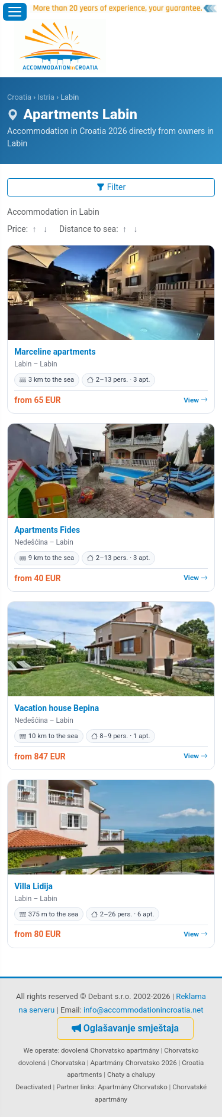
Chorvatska (68, 1063)
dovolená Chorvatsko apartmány (110, 1050)
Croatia (19, 97)
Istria (45, 97)
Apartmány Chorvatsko (133, 1087)
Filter (111, 187)
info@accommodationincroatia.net (143, 1009)
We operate (40, 1050)
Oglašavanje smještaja (125, 1028)
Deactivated (33, 1087)
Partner (67, 1087)
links (88, 1087)
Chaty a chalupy (131, 1074)
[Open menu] (15, 12)
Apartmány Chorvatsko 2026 (133, 1063)
